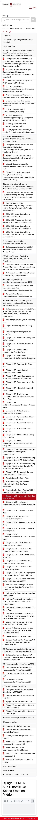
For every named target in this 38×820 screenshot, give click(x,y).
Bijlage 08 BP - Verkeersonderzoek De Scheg (18, 383)
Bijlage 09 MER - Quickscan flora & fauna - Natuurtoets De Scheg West (17, 550)
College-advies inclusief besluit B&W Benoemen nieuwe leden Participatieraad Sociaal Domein (18, 249)
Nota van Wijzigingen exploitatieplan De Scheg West (19, 609)
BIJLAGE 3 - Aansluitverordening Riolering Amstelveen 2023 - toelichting (17, 227)
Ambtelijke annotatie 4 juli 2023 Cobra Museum (18, 737)
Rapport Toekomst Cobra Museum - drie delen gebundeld (19, 755)
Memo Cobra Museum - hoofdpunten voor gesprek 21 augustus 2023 (17, 743)
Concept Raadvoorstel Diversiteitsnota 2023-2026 (18, 697)
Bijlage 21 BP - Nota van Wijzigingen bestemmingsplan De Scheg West (18, 473)
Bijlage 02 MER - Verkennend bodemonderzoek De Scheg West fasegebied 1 (19, 504)
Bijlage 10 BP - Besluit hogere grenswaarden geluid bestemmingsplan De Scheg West (18, 396)
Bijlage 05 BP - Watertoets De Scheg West (18, 365)
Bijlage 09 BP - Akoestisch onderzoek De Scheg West (18, 389)
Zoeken (4, 16)
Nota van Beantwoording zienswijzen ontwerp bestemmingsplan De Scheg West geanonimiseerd (18, 587)
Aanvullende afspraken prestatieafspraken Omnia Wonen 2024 (17, 681)
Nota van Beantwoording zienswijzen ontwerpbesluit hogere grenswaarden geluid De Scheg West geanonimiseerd (18, 616)
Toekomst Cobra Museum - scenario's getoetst (18, 761)
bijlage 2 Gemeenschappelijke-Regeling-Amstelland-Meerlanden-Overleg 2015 (18, 166)
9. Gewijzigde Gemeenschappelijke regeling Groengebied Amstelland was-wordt (19, 131)
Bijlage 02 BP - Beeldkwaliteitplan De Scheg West (18, 345)
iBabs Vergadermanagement (14, 818)
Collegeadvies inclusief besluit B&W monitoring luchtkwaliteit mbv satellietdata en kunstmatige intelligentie (19, 657)
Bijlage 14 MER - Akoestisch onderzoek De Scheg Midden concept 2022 (19, 580)
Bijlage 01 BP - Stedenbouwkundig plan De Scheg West (19, 339)
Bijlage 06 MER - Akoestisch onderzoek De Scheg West (19, 530)
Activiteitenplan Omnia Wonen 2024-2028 (17, 675)
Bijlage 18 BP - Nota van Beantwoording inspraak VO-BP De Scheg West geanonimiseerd (19, 451)
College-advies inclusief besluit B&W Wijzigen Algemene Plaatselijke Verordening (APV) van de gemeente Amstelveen (19, 267)
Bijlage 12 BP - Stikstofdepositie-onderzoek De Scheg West (16, 412)
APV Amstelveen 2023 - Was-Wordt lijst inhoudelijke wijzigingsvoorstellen (18, 274)
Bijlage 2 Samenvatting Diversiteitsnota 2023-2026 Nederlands (18, 706)
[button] (33, 19)
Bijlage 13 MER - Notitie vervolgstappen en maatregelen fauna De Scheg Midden (19, 574)
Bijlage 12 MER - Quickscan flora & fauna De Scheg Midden (17, 568)
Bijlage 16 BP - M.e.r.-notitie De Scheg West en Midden (18, 436)
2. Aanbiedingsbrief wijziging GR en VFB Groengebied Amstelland (17, 82)
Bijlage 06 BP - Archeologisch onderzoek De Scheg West (15, 371)
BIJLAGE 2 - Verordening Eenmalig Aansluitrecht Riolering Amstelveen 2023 (17, 221)
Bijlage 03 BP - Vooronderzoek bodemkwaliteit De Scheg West (15, 351)
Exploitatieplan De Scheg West (15, 478)
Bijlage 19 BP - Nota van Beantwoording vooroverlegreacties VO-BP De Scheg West (19, 459)
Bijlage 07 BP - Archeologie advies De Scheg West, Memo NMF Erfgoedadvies (18, 377)
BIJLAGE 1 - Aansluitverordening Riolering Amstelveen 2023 (16, 215)
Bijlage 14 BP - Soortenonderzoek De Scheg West (18, 424)
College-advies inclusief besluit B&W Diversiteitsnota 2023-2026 (18, 691)
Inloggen (31, 818)
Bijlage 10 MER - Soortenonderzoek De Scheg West (19, 556)
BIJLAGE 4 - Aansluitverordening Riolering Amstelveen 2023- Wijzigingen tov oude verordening (18, 234)
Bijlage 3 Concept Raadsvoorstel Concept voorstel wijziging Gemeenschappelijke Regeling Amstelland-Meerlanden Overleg (18, 176)
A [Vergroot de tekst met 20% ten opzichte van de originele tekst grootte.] (6, 32)
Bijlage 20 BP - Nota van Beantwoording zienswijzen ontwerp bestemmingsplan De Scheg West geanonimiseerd (19, 466)
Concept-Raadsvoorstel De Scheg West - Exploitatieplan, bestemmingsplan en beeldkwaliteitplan (19, 642)
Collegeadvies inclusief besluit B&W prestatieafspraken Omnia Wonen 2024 (17, 669)
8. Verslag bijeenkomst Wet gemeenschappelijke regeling (14, 125)
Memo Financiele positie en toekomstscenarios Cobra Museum (15, 749)
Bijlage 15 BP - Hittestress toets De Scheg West (17, 430)
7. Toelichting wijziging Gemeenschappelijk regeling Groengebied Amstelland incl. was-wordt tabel (18, 117)
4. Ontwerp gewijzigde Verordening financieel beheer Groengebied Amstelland (18, 96)
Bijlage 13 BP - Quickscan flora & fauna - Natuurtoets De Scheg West (19, 418)
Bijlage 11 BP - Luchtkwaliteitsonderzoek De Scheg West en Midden (19, 405)
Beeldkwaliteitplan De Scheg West (17, 636)
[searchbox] (16, 19)
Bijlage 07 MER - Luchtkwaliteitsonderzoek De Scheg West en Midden (19, 537)
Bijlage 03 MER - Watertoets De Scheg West (18, 512)
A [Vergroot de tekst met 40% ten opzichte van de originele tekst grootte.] (10, 32)
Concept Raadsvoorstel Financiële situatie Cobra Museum (17, 731)
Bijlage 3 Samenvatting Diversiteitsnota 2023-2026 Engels (18, 712)
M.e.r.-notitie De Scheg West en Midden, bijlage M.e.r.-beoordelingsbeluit (19, 491)
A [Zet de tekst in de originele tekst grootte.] (3, 32)
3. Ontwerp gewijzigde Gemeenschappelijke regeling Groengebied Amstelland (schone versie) (18, 89)
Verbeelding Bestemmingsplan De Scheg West (17, 333)
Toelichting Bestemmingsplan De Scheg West (19, 321)
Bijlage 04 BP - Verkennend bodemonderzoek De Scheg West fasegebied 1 (19, 358)
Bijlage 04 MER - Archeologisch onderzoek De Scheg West (16, 518)
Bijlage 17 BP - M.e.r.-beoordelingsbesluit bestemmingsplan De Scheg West (18, 443)
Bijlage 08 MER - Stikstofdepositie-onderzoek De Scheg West (17, 544)
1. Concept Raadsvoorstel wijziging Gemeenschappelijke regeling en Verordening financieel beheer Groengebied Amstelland (18, 73)
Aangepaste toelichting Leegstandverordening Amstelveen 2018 (17, 295)
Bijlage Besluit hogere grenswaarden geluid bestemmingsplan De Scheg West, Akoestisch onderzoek (18, 630)
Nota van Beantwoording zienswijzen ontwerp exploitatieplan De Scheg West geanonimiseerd (18, 601)
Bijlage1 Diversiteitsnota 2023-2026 (17, 701)
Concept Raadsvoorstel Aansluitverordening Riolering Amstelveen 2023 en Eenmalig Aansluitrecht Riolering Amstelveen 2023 (18, 206)
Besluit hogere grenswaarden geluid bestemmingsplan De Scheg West (17, 623)
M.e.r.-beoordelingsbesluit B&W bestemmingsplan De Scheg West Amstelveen (16, 484)
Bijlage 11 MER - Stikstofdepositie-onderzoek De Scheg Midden (17, 562)
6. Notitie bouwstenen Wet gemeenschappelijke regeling (14, 110)
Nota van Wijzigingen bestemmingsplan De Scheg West (19, 594)
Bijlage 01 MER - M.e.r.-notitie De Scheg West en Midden (19, 497)
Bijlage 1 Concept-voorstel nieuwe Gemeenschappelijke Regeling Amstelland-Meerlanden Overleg (18, 158)
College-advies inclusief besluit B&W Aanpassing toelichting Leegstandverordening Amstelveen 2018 (18, 288)
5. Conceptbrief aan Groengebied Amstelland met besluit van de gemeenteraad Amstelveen (19, 103)
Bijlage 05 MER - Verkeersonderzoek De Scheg (19, 524)
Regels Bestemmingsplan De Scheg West (17, 327)
